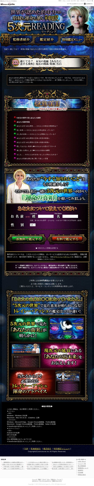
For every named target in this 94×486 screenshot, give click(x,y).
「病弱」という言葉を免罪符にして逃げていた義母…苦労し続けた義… (23, 468)
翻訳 (39, 479)
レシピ (68, 0)
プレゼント (83, 0)
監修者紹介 (36, 449)
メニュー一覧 (90, 0)
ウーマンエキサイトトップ (75, 4)
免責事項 (80, 470)
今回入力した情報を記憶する (48, 248)
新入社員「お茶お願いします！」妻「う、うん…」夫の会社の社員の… (72, 468)
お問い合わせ (82, 461)
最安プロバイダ (57, 481)
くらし (64, 0)
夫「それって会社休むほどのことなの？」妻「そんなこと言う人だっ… (48, 466)
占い (78, 0)
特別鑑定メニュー (62, 449)
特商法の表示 (82, 474)
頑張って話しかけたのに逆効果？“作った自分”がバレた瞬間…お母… (22, 464)
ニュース (34, 479)
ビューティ (73, 0)
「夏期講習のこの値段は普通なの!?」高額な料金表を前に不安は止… (22, 462)
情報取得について (83, 468)
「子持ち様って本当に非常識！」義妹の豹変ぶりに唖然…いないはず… (23, 466)
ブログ (44, 479)
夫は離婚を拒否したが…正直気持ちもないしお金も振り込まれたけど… (72, 462)
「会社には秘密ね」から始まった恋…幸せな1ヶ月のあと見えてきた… (72, 466)
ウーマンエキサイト (45, 481)
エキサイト (89, 4)
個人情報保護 (82, 466)
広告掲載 (80, 472)
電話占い (53, 479)
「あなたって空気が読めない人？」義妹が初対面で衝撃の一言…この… (72, 464)
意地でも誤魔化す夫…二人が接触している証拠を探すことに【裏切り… (48, 468)
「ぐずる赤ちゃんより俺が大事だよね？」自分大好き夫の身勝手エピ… (48, 462)
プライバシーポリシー (62, 257)
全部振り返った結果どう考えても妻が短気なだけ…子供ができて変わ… (48, 464)
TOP (6, 49)
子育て (60, 0)
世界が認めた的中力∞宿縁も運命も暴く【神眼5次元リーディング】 (47, 20)
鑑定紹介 (47, 449)
